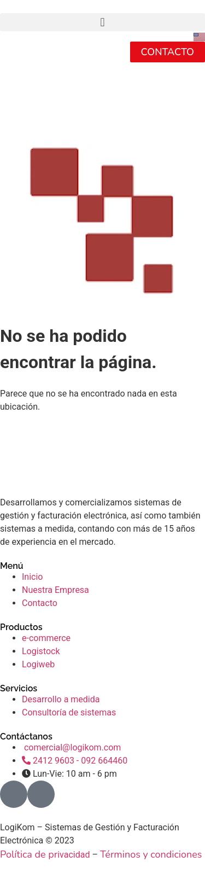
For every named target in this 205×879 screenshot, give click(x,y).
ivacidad (73, 854)
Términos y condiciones (151, 854)
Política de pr (28, 854)
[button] (102, 22)
